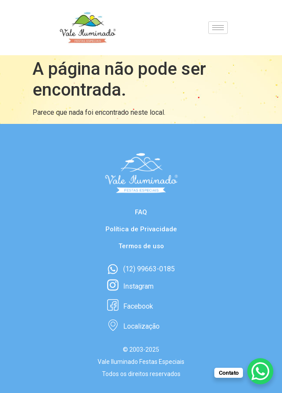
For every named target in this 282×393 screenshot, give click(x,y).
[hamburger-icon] (218, 27)
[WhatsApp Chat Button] (260, 371)
